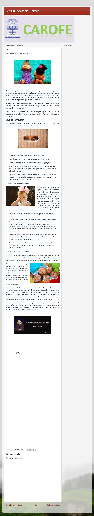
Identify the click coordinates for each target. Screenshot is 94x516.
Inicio (35, 505)
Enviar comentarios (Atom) (20, 509)
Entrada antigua (53, 505)
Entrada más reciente (14, 505)
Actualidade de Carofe (23, 11)
